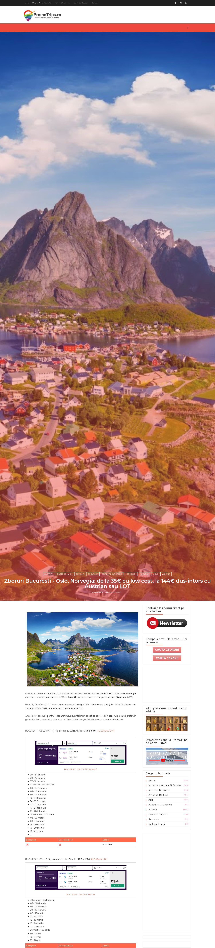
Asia (151, 800)
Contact (95, 3)
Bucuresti (93, 574)
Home (26, 3)
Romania (154, 819)
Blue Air (80, 574)
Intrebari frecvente (62, 3)
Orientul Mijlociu (158, 814)
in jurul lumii (157, 824)
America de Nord (159, 790)
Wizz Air (166, 574)
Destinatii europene (112, 574)
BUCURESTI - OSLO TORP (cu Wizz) (80, 769)
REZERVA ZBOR (105, 731)
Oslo (155, 574)
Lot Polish (130, 574)
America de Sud (158, 795)
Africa (152, 780)
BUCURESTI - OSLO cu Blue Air (80, 894)
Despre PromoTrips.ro (41, 3)
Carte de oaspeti (81, 3)
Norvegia (144, 574)
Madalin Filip (97, 592)
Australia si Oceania (160, 804)
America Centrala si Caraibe (165, 785)
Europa (153, 809)
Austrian (49, 574)
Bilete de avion (64, 574)
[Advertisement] (167, 881)
